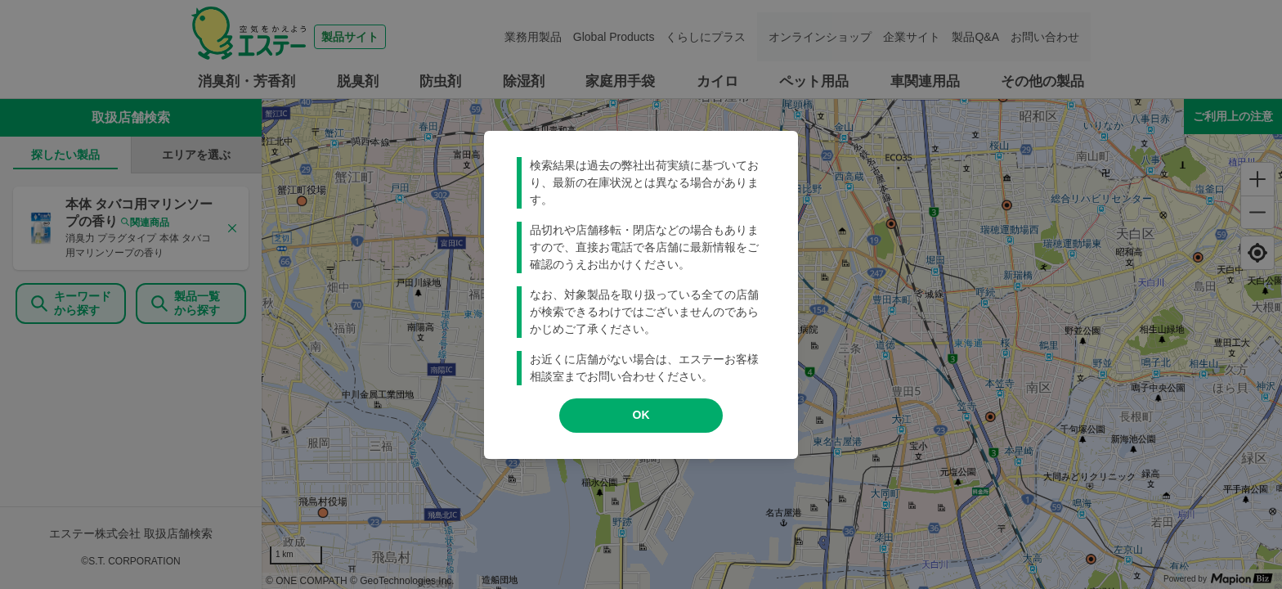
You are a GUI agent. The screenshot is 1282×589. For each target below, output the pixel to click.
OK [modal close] (641, 414)
